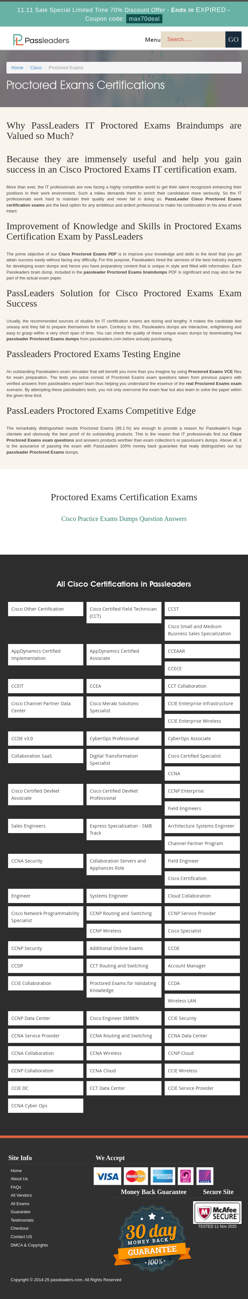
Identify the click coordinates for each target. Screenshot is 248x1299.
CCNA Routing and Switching (121, 1036)
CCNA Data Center (187, 1036)
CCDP (17, 966)
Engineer (21, 896)
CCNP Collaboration (32, 1070)
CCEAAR (176, 651)
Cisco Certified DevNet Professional (114, 794)
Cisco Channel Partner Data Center (41, 707)
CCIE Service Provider (191, 1088)
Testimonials (22, 1220)
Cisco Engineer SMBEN (114, 1018)
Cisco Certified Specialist (194, 756)
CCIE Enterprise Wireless (194, 721)
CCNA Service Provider (35, 1036)
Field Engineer (183, 861)
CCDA (174, 983)
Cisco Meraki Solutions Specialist (114, 707)
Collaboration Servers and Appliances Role (118, 864)
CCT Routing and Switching (119, 966)
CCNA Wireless (106, 1053)
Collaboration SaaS (31, 756)
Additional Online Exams (116, 948)
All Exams (20, 1203)
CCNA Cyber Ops (29, 1105)
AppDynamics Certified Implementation (36, 654)
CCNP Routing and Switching (121, 913)
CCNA (174, 773)
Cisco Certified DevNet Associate (35, 794)
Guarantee (20, 1211)
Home (17, 67)
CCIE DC (19, 1088)
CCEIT (17, 686)
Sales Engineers (28, 826)
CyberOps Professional (114, 738)
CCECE (175, 668)
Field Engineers (184, 808)
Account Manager (187, 966)
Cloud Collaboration (189, 896)
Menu (153, 39)
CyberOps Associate (189, 738)
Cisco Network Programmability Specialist (45, 916)
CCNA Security (26, 861)
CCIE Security (182, 1018)
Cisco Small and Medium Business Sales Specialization (199, 630)
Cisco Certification (187, 878)
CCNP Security (26, 948)
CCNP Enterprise (186, 791)
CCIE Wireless (182, 1070)
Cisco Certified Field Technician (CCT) (123, 612)
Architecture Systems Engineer (201, 826)
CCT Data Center (107, 1088)
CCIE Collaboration (31, 983)
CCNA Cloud (103, 1070)
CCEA (95, 686)
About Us (19, 1178)
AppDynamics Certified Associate (114, 654)
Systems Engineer (109, 896)
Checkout (19, 1228)
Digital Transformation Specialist (114, 759)
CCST (173, 609)
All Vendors (21, 1195)
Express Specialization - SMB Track (121, 829)
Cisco (36, 67)
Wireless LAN (182, 1001)
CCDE (174, 948)
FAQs (16, 1187)
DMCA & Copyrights (29, 1245)
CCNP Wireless (105, 931)
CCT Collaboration (187, 686)
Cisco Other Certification (37, 609)
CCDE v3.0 (22, 738)
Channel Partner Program (195, 843)
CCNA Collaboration (32, 1053)
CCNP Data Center (30, 1018)
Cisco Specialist (184, 931)
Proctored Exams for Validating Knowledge (123, 986)
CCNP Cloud (181, 1053)
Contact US (21, 1236)
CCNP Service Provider (192, 913)
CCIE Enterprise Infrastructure (200, 703)
